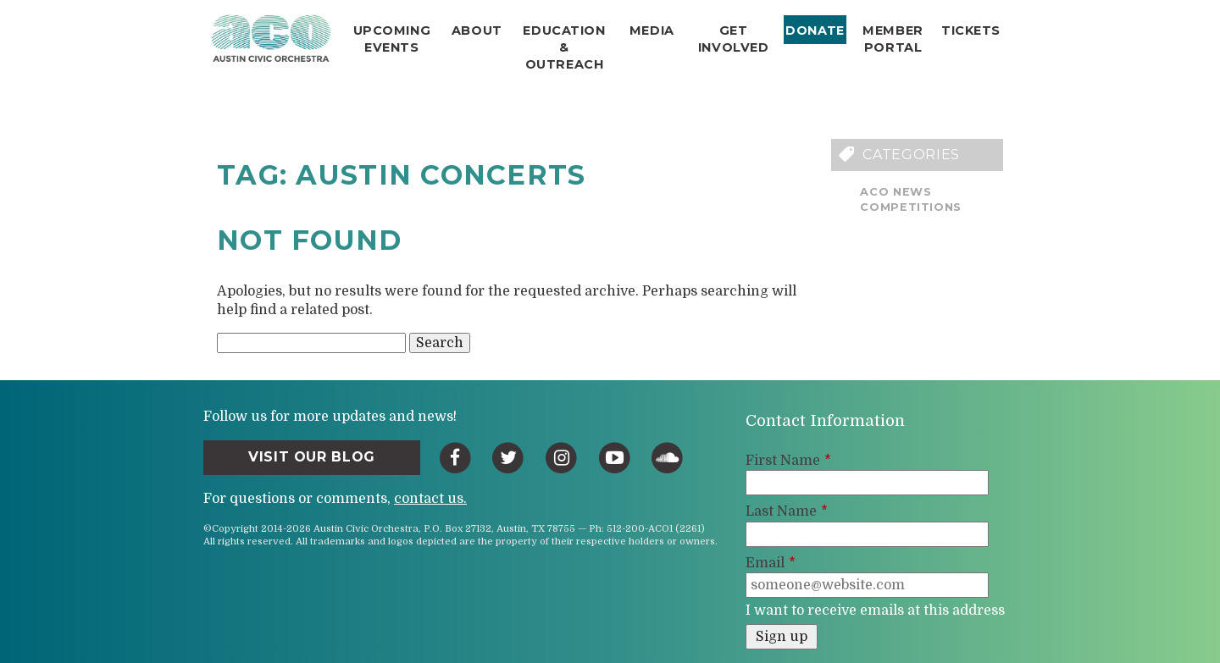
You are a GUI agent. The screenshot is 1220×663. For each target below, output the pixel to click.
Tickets (971, 30)
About (477, 30)
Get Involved (733, 39)
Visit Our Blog (311, 457)
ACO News (895, 191)
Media (651, 30)
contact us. (430, 498)
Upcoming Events (392, 39)
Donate (814, 30)
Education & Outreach (564, 47)
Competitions (911, 207)
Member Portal (892, 39)
